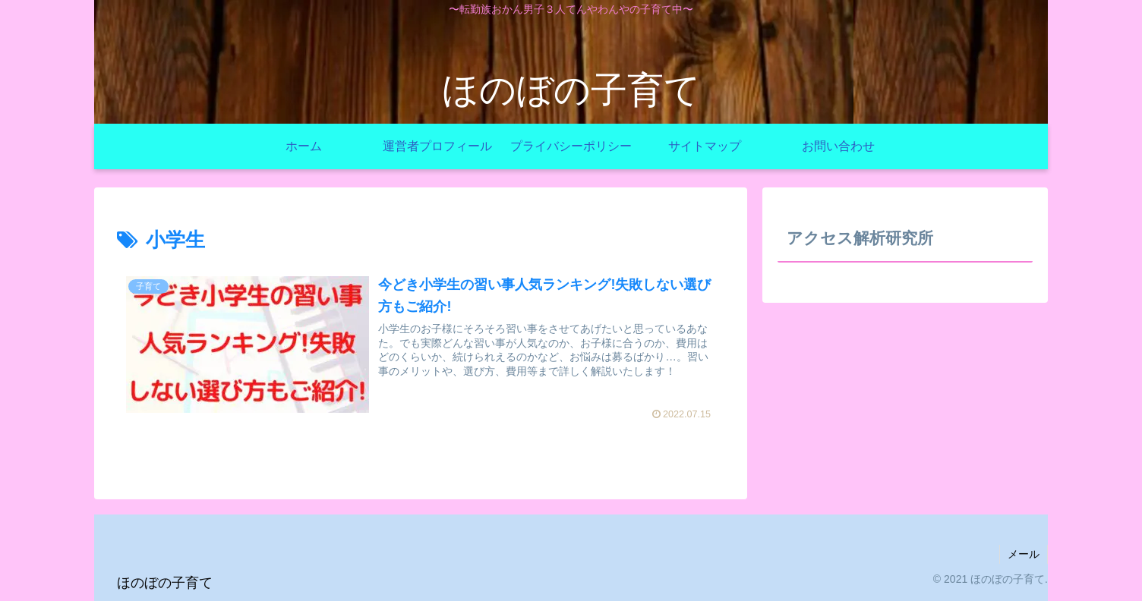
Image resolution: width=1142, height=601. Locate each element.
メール (1023, 554)
